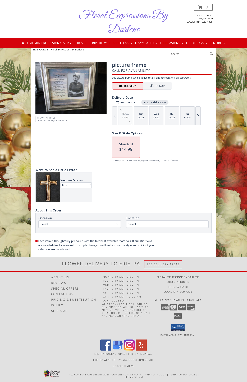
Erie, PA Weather (104, 359)
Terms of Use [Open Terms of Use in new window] (134, 376)
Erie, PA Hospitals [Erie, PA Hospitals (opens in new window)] (140, 353)
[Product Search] (189, 53)
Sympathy (148, 43)
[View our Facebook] (105, 349)
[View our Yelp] (141, 349)
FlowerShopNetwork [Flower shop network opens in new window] (126, 374)
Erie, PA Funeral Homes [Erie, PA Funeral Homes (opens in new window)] (110, 353)
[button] (203, 7)
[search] (211, 53)
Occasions (173, 43)
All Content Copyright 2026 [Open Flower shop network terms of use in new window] (89, 374)
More (219, 43)
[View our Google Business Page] (117, 349)
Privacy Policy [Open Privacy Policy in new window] (155, 374)
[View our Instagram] (129, 349)
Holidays (198, 43)
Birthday (99, 43)
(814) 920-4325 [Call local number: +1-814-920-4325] (204, 21)
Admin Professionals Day (50, 43)
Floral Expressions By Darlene (123, 23)
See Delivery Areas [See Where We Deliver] (163, 264)
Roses (81, 43)
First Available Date (155, 102)
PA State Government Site (136, 359)
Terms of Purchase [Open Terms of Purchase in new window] (183, 374)
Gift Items (123, 43)
